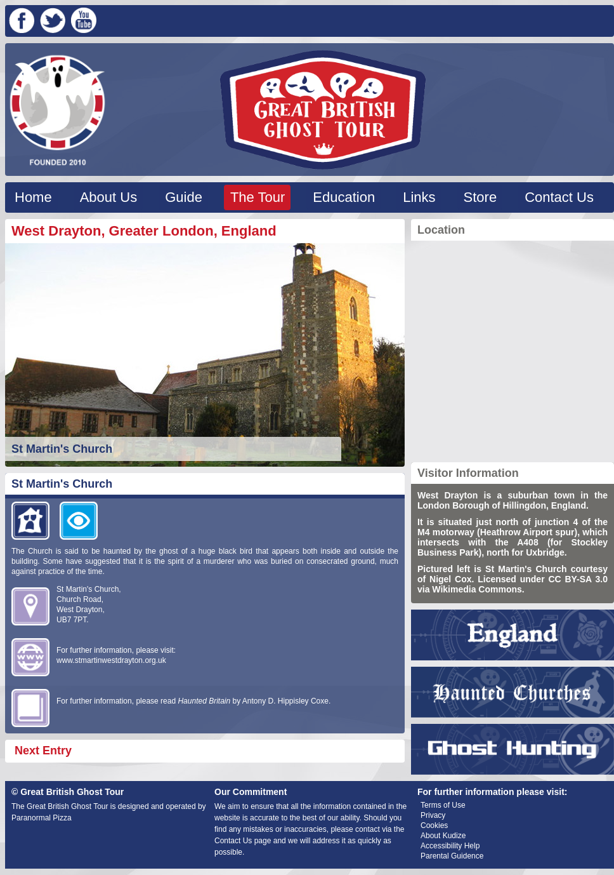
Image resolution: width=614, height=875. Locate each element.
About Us (109, 197)
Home (33, 197)
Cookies (434, 825)
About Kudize (443, 835)
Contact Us (559, 197)
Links (419, 197)
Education (344, 197)
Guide (183, 197)
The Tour (257, 197)
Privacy (433, 815)
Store (480, 197)
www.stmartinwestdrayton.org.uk (111, 660)
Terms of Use (443, 805)
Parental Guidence (452, 856)
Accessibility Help (450, 845)
